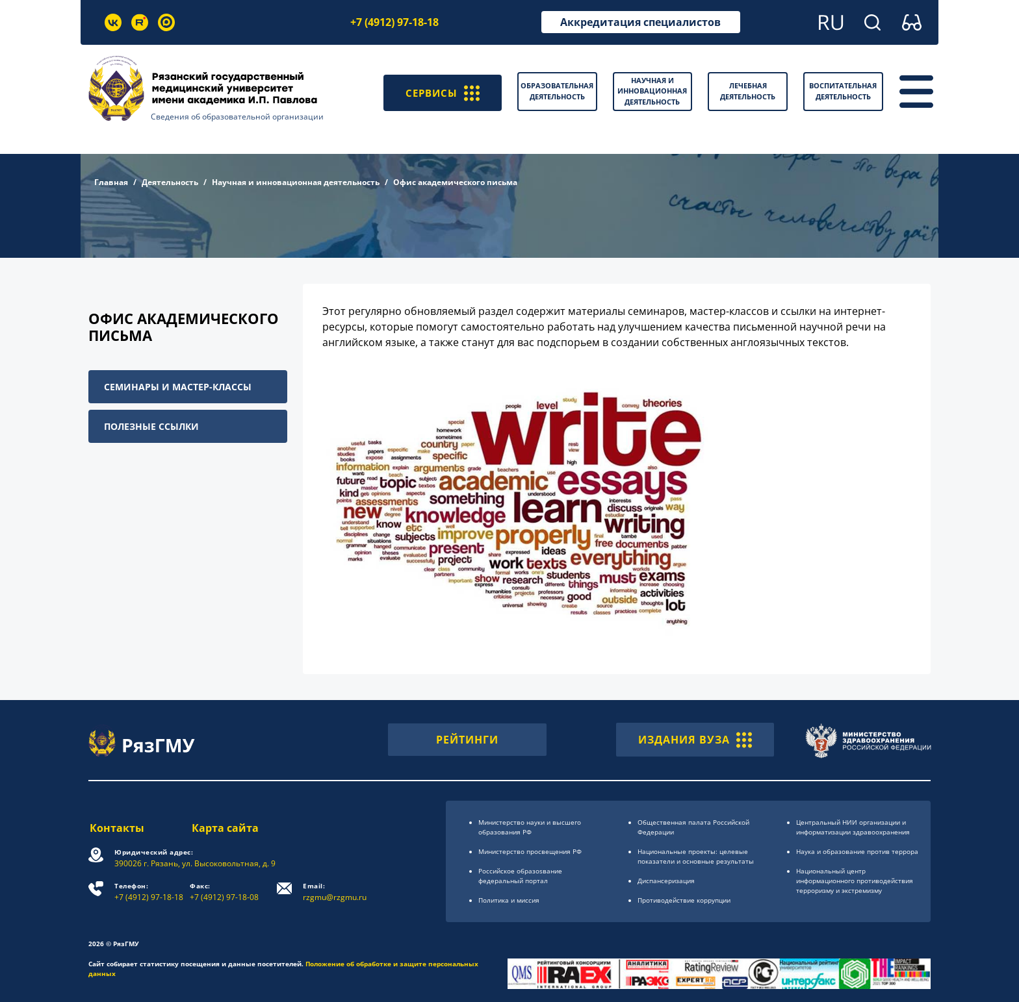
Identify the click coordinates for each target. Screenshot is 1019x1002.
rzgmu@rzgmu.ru (335, 892)
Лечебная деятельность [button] (747, 91)
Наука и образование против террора (857, 851)
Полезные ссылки (151, 426)
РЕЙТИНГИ (467, 740)
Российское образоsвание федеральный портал (520, 875)
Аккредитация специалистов (640, 22)
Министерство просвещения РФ (530, 851)
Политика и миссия (508, 900)
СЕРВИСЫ (441, 91)
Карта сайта (225, 828)
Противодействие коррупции (684, 900)
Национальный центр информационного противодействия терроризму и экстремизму (854, 880)
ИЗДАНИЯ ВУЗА (695, 739)
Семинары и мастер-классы (178, 387)
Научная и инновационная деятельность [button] (652, 90)
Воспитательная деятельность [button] (843, 91)
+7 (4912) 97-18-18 (394, 22)
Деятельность (170, 182)
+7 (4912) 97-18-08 (224, 892)
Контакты (115, 828)
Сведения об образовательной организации (237, 116)
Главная (111, 182)
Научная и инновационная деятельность (296, 182)
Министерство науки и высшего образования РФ (529, 827)
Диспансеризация (666, 880)
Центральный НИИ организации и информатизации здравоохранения (853, 827)
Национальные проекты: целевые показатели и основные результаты (696, 856)
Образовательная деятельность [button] (557, 91)
